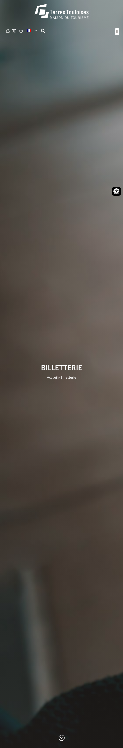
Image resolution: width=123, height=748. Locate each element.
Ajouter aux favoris (21, 31)
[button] (32, 30)
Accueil (52, 377)
